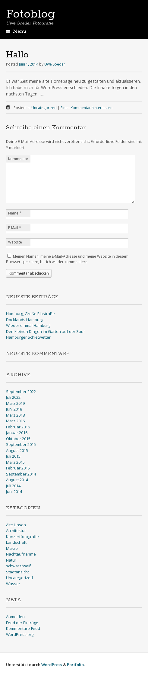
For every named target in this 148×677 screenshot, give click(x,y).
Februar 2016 (18, 427)
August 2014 (17, 479)
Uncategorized (44, 107)
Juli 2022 (13, 397)
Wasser (13, 583)
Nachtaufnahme (21, 554)
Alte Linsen (16, 524)
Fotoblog (30, 14)
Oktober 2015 (18, 438)
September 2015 (21, 444)
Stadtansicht (17, 572)
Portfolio (75, 664)
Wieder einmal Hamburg (28, 325)
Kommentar (18, 158)
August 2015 (17, 450)
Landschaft (16, 542)
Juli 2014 (13, 485)
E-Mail (14, 227)
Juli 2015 (13, 456)
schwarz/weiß (19, 566)
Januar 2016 (16, 432)
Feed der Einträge (22, 622)
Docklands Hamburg (24, 319)
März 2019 (15, 403)
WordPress (51, 664)
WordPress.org (19, 634)
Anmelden (15, 616)
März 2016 (15, 421)
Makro (12, 548)
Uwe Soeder (54, 64)
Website (15, 242)
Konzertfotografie (22, 536)
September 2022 (21, 391)
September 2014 (21, 474)
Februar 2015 (18, 468)
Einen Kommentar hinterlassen (86, 107)
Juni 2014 (14, 491)
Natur (11, 560)
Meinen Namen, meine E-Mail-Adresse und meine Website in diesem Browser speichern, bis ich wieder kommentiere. (67, 259)
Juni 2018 (14, 409)
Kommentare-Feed (23, 628)
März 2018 (15, 415)
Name (14, 213)
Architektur (16, 530)
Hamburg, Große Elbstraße (30, 313)
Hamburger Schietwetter (28, 337)
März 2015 (15, 462)
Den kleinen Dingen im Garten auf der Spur (45, 331)
